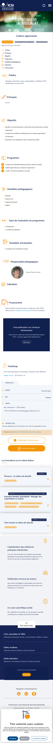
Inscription (26, 674)
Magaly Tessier (8, 375)
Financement (7, 67)
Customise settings (39, 738)
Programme (7, 59)
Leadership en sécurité (12, 503)
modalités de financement (23, 310)
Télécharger (26, 342)
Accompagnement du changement (24, 42)
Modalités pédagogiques (11, 62)
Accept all (12, 738)
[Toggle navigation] (50, 6)
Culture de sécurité (7, 42)
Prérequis (6, 53)
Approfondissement (41, 42)
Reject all (24, 738)
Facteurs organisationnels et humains (31, 503)
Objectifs (6, 56)
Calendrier (6, 65)
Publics (6, 50)
